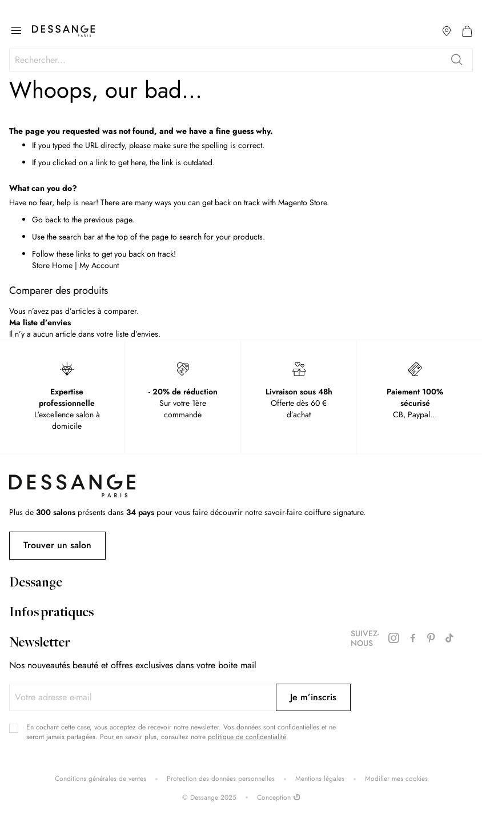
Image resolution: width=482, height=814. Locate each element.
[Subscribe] (313, 697)
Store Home (52, 265)
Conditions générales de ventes (100, 779)
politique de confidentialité (247, 737)
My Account (99, 265)
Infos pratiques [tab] (51, 613)
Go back (46, 219)
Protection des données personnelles (221, 779)
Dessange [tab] (35, 583)
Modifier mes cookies (396, 779)
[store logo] (63, 31)
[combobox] (241, 60)
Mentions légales (319, 779)
